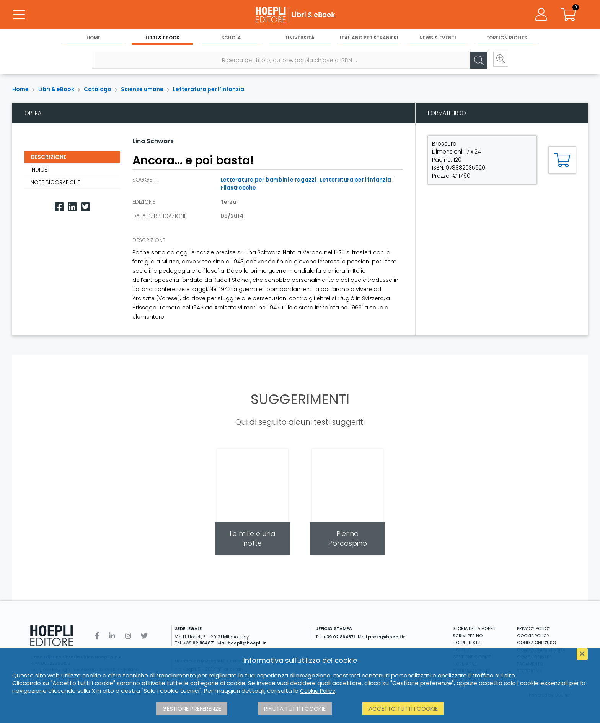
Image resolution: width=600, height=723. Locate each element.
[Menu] (19, 15)
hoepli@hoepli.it (247, 643)
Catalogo (97, 89)
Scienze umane (142, 89)
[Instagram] (128, 636)
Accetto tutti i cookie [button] (403, 709)
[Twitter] (85, 207)
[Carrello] (569, 15)
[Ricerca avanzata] (498, 61)
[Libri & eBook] (300, 15)
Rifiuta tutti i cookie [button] (295, 709)
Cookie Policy (317, 691)
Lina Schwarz (153, 141)
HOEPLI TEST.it (467, 643)
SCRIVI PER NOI (468, 636)
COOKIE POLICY (533, 636)
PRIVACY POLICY (534, 628)
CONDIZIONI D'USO (536, 643)
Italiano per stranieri (369, 39)
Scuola (231, 39)
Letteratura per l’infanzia (208, 89)
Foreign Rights (506, 39)
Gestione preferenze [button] (191, 709)
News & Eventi (437, 39)
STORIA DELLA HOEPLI (474, 628)
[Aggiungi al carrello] (562, 160)
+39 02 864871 (199, 643)
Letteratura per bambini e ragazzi (268, 179)
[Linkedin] (72, 207)
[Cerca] (475, 61)
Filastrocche (238, 187)
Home (93, 39)
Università (300, 39)
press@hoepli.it (386, 637)
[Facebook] (59, 207)
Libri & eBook (162, 39)
